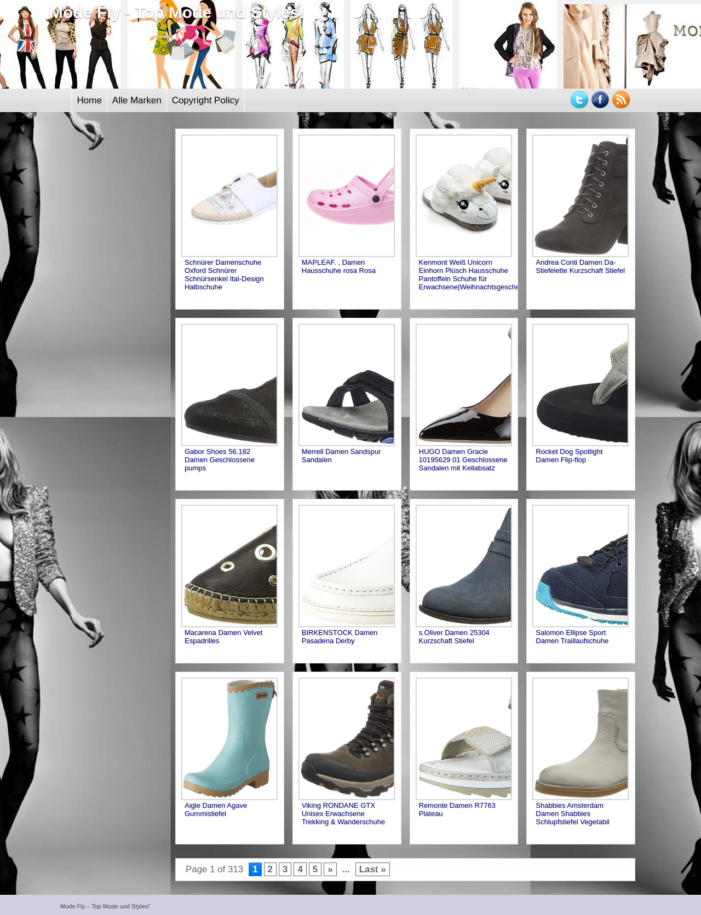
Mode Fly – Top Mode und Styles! (105, 906)
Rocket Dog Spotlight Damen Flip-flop (569, 455)
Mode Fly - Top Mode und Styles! (176, 12)
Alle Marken (137, 100)
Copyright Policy (205, 100)
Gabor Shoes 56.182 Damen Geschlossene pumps (220, 459)
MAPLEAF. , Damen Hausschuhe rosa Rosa (339, 266)
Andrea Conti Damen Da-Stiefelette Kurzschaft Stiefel (580, 266)
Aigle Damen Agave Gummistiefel (216, 809)
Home (89, 100)
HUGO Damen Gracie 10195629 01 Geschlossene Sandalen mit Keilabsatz (463, 459)
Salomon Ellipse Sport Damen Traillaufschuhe (572, 636)
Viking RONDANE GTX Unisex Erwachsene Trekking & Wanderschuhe (343, 813)
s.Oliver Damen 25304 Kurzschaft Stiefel (454, 636)
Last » (372, 869)
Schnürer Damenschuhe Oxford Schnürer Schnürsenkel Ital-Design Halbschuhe (224, 274)
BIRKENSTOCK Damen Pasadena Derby (339, 636)
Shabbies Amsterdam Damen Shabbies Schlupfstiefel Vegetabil (572, 813)
